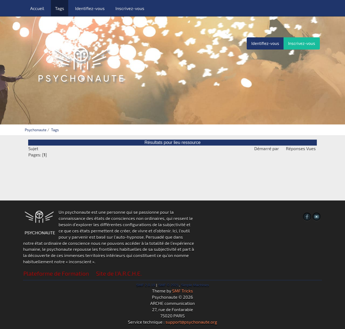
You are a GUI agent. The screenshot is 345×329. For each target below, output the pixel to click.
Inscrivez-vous (129, 8)
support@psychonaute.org (191, 321)
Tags (59, 8)
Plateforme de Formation (56, 273)
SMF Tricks (182, 290)
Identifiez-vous (90, 8)
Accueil (37, 8)
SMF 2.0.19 (145, 285)
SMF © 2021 (168, 285)
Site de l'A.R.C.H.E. (119, 273)
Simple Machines (195, 285)
